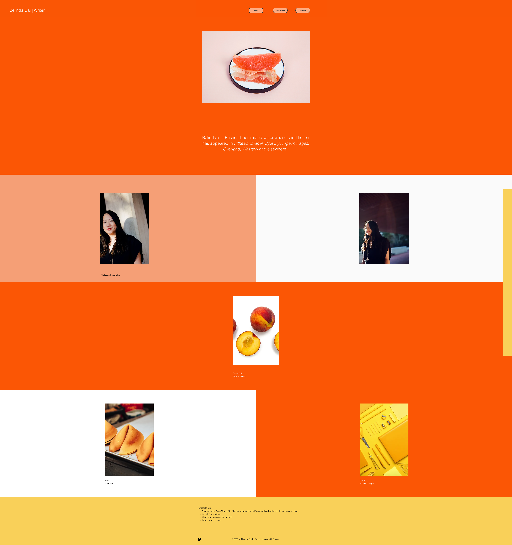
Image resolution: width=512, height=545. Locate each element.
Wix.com (276, 539)
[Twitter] (199, 539)
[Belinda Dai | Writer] (33, 10)
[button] (256, 10)
